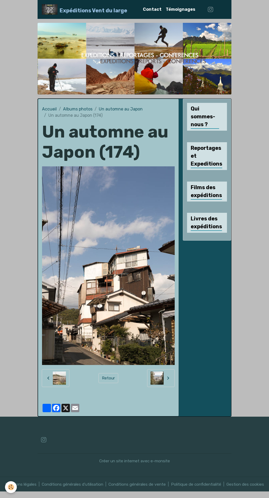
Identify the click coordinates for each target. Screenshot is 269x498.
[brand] (84, 9)
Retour (108, 377)
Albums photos (77, 109)
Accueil (49, 109)
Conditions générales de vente (138, 484)
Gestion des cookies (248, 487)
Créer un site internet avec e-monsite (134, 460)
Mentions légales (18, 484)
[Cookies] (11, 487)
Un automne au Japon (121, 109)
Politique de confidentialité (199, 484)
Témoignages (180, 9)
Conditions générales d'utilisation (72, 484)
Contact (152, 9)
